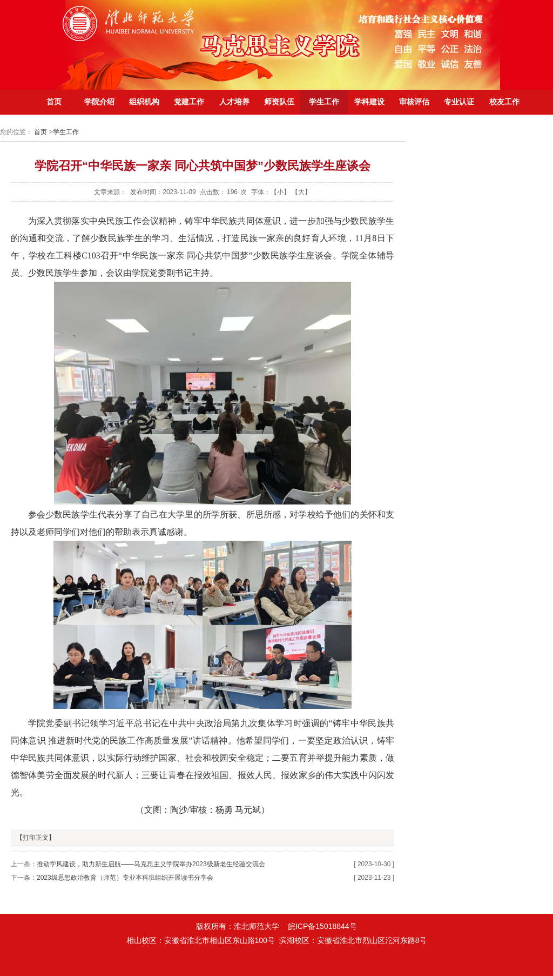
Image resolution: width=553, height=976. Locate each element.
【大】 (301, 192)
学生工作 (324, 101)
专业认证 (459, 101)
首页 (54, 101)
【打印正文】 (35, 837)
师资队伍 (279, 101)
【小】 (280, 192)
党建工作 (189, 101)
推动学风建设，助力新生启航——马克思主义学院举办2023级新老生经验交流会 (151, 864)
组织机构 (144, 101)
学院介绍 (99, 101)
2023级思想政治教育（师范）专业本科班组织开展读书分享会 (125, 877)
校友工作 (504, 101)
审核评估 (414, 101)
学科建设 (369, 101)
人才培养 (234, 101)
